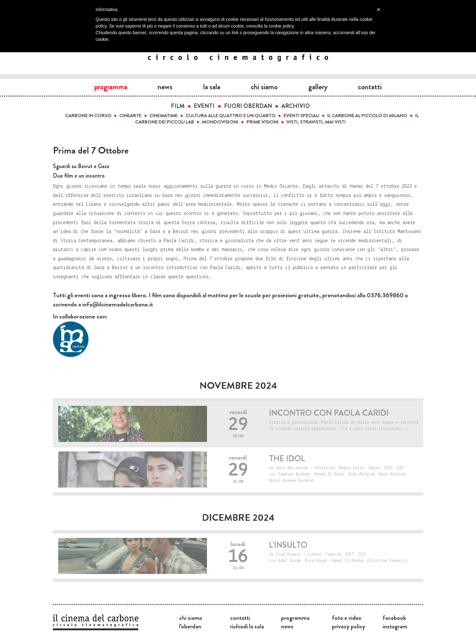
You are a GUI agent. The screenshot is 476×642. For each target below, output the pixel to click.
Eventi (204, 106)
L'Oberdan (190, 626)
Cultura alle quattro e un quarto (231, 115)
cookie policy (281, 25)
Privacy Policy (348, 626)
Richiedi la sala (247, 626)
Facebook (394, 617)
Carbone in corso (88, 115)
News (165, 86)
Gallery (318, 86)
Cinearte (130, 115)
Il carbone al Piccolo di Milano (367, 115)
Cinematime (163, 115)
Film (178, 106)
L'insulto (288, 545)
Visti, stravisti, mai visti (316, 121)
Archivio (295, 106)
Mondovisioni (220, 121)
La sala (211, 86)
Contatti (370, 86)
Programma (110, 86)
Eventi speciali (301, 115)
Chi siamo (264, 86)
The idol (287, 458)
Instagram (395, 626)
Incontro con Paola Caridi (329, 413)
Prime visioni (263, 121)
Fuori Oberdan (248, 106)
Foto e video (346, 617)
